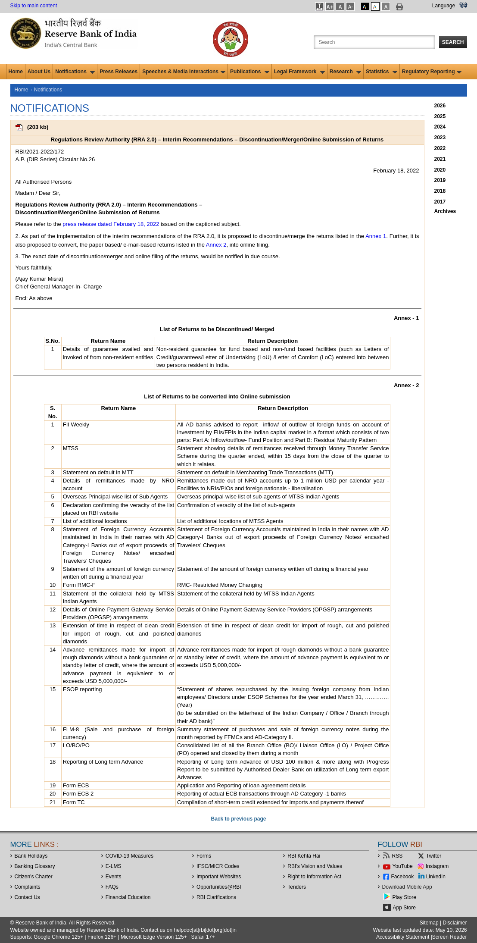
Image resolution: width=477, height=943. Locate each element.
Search (453, 42)
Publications (249, 72)
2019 (440, 180)
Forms (203, 856)
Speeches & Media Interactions (183, 72)
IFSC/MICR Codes (217, 866)
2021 (440, 159)
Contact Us (27, 897)
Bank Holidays (31, 856)
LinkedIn (436, 877)
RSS (397, 856)
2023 (440, 138)
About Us (39, 72)
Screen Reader (449, 937)
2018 (440, 191)
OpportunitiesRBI (218, 887)
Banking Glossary (35, 866)
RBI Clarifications (216, 897)
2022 (440, 148)
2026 (440, 106)
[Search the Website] (374, 42)
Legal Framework (299, 72)
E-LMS (114, 866)
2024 (440, 127)
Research (345, 72)
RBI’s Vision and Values (314, 866)
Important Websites (218, 877)
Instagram (437, 866)
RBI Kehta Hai (303, 856)
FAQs (112, 887)
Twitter (433, 856)
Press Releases (118, 72)
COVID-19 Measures (129, 856)
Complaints (28, 887)
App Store (404, 908)
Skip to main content (33, 6)
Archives (445, 211)
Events (114, 877)
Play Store (404, 897)
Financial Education (128, 897)
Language (443, 6)
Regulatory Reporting (432, 72)
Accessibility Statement (402, 937)
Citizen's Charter (34, 877)
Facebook (402, 877)
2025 (440, 116)
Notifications (75, 72)
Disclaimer (455, 923)
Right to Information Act (314, 877)
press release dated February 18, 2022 (110, 224)
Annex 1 (375, 236)
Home (16, 72)
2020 (440, 170)
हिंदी (463, 6)
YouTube (403, 866)
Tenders (296, 887)
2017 (440, 202)
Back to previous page (238, 819)
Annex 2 (216, 244)
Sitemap (429, 923)
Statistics (381, 72)
